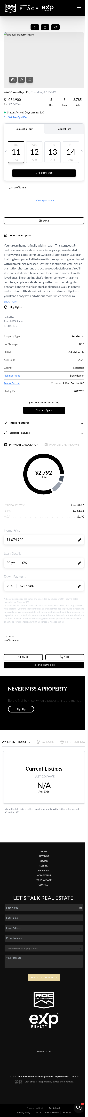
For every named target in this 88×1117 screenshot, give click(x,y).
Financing (44, 870)
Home (44, 851)
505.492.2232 (44, 1051)
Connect (44, 884)
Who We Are (44, 880)
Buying (44, 860)
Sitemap (67, 1112)
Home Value (44, 875)
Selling (44, 865)
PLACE (75, 1076)
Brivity (41, 1108)
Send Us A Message (44, 977)
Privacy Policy (23, 1112)
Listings (44, 856)
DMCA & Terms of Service (46, 1112)
